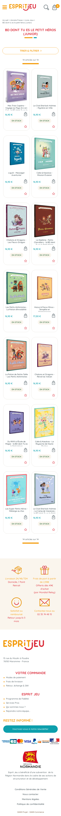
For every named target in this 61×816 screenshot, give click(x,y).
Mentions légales (30, 799)
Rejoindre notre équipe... (17, 711)
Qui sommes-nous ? (15, 707)
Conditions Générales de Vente (30, 789)
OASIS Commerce (36, 812)
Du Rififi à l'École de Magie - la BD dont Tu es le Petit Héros (16, 443)
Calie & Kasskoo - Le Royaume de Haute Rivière (44, 443)
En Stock (16, 121)
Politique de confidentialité (30, 804)
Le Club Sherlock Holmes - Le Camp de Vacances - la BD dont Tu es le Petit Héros (44, 510)
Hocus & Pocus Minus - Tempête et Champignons (44, 309)
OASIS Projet (22, 812)
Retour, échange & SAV (17, 685)
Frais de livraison (14, 681)
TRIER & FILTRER (30, 50)
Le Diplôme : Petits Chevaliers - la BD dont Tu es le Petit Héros (44, 242)
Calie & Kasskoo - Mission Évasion (45, 174)
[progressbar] (30, 63)
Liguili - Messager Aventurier (16, 174)
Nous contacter (30, 794)
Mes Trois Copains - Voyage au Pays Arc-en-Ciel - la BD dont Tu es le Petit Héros (16, 107)
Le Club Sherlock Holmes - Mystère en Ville (44, 107)
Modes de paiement (15, 677)
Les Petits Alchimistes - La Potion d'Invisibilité (16, 308)
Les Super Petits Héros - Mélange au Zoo (16, 510)
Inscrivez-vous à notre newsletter (30, 729)
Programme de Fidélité (17, 698)
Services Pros (12, 702)
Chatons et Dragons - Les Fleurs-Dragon (16, 241)
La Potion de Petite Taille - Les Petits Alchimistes (16, 375)
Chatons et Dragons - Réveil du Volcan (44, 375)
